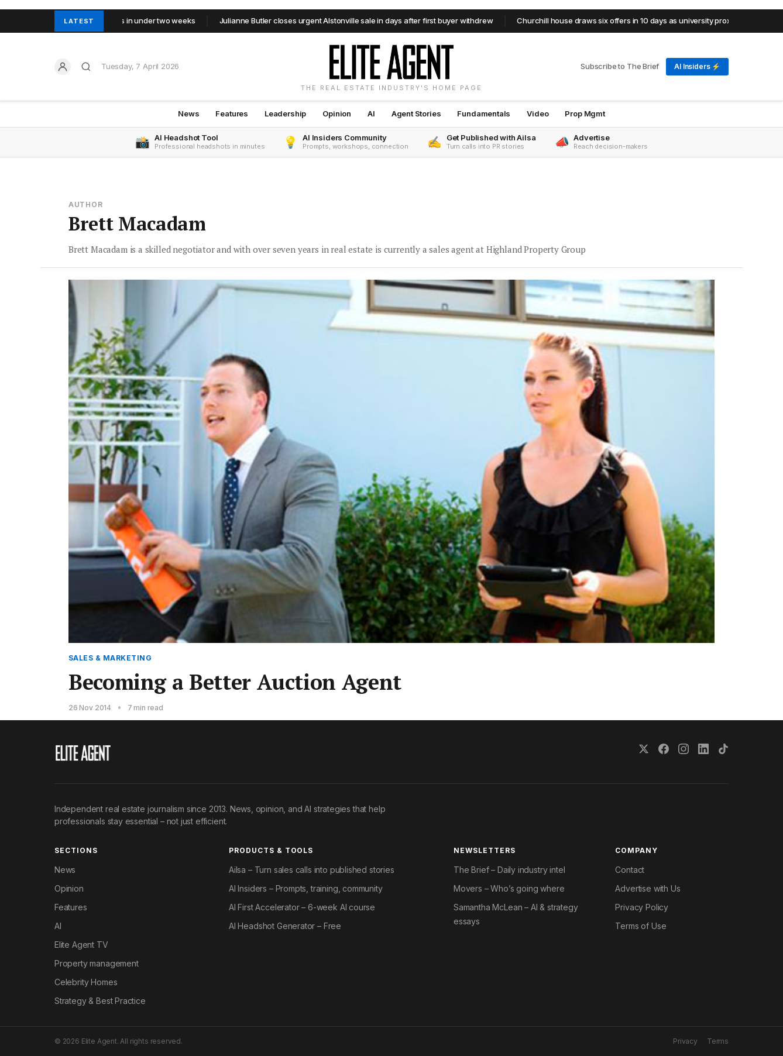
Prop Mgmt (585, 113)
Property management (96, 963)
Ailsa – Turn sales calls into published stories (311, 870)
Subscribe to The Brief (620, 66)
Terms (718, 1041)
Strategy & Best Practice (100, 1001)
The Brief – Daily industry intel (509, 870)
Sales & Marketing (110, 658)
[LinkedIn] (703, 749)
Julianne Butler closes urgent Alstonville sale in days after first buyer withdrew (361, 20)
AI (371, 113)
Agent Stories (416, 113)
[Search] (86, 66)
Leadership (285, 113)
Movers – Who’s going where (509, 888)
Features (231, 113)
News (188, 113)
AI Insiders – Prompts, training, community (306, 888)
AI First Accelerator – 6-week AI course (302, 907)
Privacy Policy (641, 907)
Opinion (336, 113)
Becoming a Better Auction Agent (234, 682)
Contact (629, 870)
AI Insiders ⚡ (697, 66)
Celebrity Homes (85, 982)
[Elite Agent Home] (391, 62)
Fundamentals (483, 113)
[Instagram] (683, 749)
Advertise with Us (647, 888)
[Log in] (62, 67)
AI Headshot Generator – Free (285, 926)
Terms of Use (640, 926)
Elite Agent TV (81, 945)
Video (537, 113)
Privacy (685, 1041)
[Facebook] (663, 749)
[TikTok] (723, 749)
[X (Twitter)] (643, 749)
